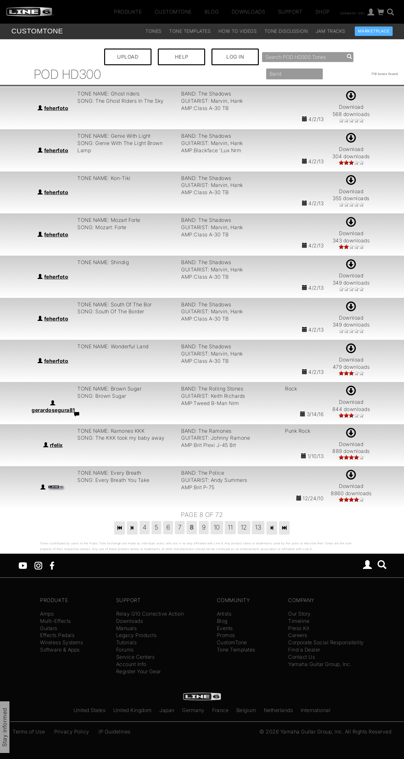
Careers (297, 635)
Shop (322, 12)
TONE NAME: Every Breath (109, 473)
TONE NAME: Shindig (103, 262)
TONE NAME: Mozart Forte (108, 220)
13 (258, 527)
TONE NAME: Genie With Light (114, 136)
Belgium (246, 710)
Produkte (128, 12)
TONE (37, 31)
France (220, 710)
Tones (154, 31)
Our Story (299, 614)
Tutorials (126, 642)
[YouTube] (23, 565)
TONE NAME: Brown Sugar (109, 388)
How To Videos (237, 31)
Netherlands (278, 710)
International (316, 710)
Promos (226, 635)
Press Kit (298, 628)
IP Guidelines (114, 731)
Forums (125, 649)
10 (217, 527)
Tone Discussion (286, 31)
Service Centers (135, 657)
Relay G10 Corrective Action (150, 614)
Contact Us (301, 657)
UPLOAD (128, 57)
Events (225, 628)
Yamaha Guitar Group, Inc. (320, 664)
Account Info (131, 664)
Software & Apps (60, 649)
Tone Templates (190, 31)
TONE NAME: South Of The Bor (114, 304)
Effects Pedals (57, 635)
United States (90, 710)
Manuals (126, 628)
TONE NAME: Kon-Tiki (104, 178)
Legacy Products (136, 635)
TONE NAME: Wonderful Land (113, 346)
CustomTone (173, 12)
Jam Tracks (330, 31)
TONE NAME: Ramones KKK (111, 431)
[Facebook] (52, 565)
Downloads (248, 12)
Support (290, 12)
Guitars (48, 628)
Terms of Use (29, 731)
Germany (193, 710)
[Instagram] (38, 565)
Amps (47, 614)
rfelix (56, 445)
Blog (212, 12)
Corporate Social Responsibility (326, 642)
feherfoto (56, 108)
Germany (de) (352, 13)
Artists (224, 614)
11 (230, 527)
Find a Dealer (304, 649)
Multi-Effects (55, 621)
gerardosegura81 (53, 410)
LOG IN (235, 57)
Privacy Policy (71, 731)
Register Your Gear (138, 671)
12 (244, 527)
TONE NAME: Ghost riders (108, 93)
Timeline (298, 621)
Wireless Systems (61, 642)
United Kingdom (132, 710)
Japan (167, 710)
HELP (181, 57)
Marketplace (374, 31)
